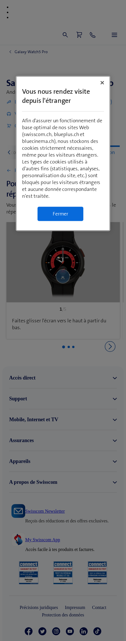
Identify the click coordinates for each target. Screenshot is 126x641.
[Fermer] (102, 83)
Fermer (60, 214)
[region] (63, 153)
